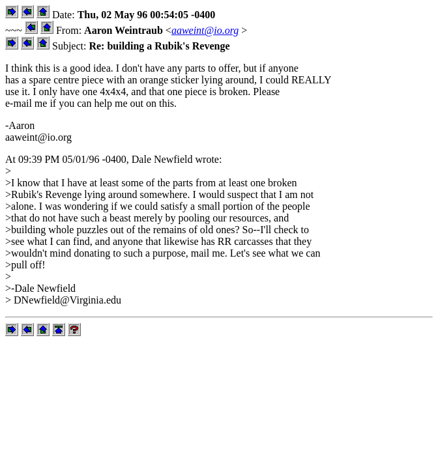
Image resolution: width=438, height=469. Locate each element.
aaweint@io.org (205, 30)
